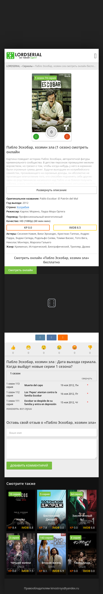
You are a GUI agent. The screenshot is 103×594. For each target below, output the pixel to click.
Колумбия (23, 207)
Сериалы (27, 66)
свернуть (87, 378)
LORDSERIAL (13, 66)
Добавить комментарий (29, 465)
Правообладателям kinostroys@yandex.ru (51, 588)
